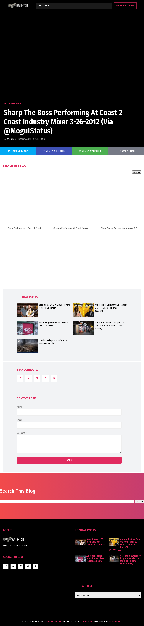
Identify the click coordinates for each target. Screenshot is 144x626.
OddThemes (115, 621)
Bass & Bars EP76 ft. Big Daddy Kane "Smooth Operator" (54, 306)
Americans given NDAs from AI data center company (54, 324)
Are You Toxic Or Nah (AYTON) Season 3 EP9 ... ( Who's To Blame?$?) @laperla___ (111, 308)
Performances (12, 103)
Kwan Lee (11, 139)
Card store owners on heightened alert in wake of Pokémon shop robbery (109, 325)
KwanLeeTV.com (53, 621)
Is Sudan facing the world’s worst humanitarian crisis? (53, 342)
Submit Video (127, 5)
